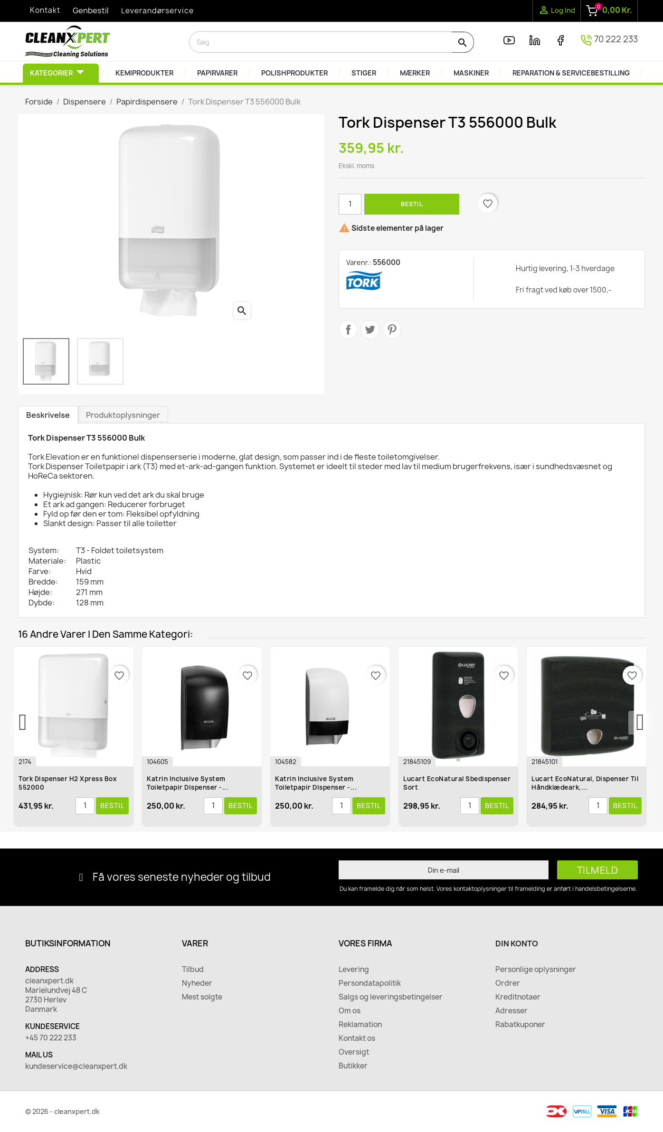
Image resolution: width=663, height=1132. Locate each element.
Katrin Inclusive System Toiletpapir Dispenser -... (188, 783)
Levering (354, 969)
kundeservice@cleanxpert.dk (76, 1066)
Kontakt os (357, 1038)
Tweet (369, 329)
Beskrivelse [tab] (48, 415)
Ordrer (507, 983)
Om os (349, 1011)
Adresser (511, 1011)
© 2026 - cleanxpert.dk (62, 1111)
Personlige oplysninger (535, 969)
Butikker (353, 1066)
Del (348, 329)
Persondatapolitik (370, 983)
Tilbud (193, 969)
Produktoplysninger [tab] (123, 415)
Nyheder (197, 983)
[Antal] (350, 204)
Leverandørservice (157, 11)
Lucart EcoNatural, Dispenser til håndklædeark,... (585, 783)
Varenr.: (358, 262)
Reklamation (360, 1024)
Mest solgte (202, 997)
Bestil (412, 204)
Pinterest (391, 329)
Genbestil (91, 10)
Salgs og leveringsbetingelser (391, 997)
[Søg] (331, 42)
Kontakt (45, 10)
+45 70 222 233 (50, 1038)
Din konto (516, 943)
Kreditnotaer (517, 997)
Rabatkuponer (520, 1024)
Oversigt (354, 1052)
